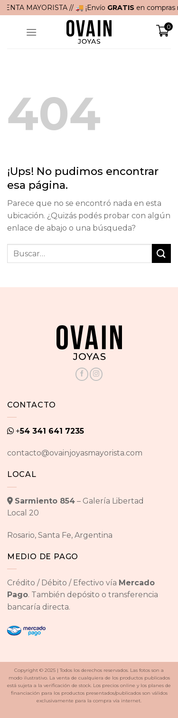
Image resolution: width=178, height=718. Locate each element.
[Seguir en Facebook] (81, 374)
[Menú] (31, 32)
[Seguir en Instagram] (96, 374)
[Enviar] (161, 253)
